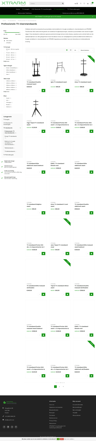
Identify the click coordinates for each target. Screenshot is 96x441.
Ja (58, 439)
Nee (62, 439)
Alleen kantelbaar (11, 72)
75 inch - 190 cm (11, 52)
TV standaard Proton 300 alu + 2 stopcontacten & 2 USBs (83, 125)
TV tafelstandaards (10, 151)
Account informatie (78, 404)
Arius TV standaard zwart (83, 82)
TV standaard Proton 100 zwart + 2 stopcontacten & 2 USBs (60, 125)
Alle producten (77, 415)
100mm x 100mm (11, 81)
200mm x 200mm (11, 83)
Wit (7, 100)
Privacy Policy (53, 420)
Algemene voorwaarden (56, 407)
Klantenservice (53, 418)
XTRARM (8, 42)
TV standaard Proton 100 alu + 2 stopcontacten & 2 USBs (35, 247)
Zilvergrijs (9, 102)
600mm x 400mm (11, 89)
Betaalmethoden (53, 410)
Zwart (8, 98)
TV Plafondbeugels (73, 9)
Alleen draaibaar (11, 70)
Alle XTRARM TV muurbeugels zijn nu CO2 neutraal (48, 16)
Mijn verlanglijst (77, 410)
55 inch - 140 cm (11, 57)
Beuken (8, 104)
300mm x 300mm (11, 85)
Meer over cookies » (69, 439)
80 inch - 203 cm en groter (12, 50)
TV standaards (59, 9)
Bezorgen (52, 412)
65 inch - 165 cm (11, 55)
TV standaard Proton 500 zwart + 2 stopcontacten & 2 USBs (36, 369)
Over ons (51, 404)
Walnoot (9, 106)
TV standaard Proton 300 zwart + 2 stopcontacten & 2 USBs (60, 328)
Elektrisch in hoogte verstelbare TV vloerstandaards (10, 143)
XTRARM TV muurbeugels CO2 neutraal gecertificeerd (57, 426)
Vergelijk (75, 412)
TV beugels (25, 9)
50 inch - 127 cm (11, 59)
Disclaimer (52, 415)
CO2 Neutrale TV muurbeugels (42, 9)
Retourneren (52, 423)
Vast (8, 74)
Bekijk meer (6, 61)
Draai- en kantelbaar (12, 67)
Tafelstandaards (10, 148)
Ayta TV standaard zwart (59, 82)
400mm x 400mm (11, 87)
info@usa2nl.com (9, 420)
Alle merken (9, 40)
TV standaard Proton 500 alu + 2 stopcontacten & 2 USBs (59, 369)
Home (18, 9)
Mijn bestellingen (77, 407)
